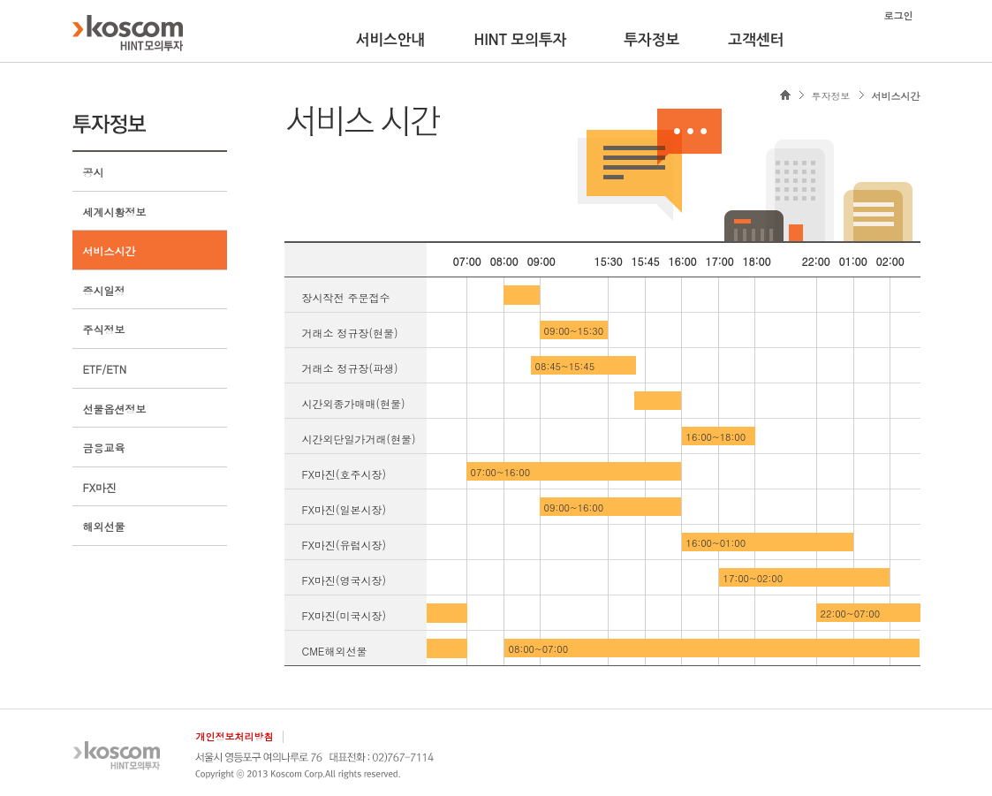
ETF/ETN (105, 368)
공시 (93, 171)
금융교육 (104, 447)
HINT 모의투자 (519, 40)
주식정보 (104, 329)
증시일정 (104, 290)
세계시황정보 (115, 211)
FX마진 (100, 487)
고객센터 (756, 40)
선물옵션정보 (115, 408)
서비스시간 (109, 250)
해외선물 (104, 526)
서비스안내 (391, 40)
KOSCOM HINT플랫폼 (127, 32)
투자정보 (651, 40)
